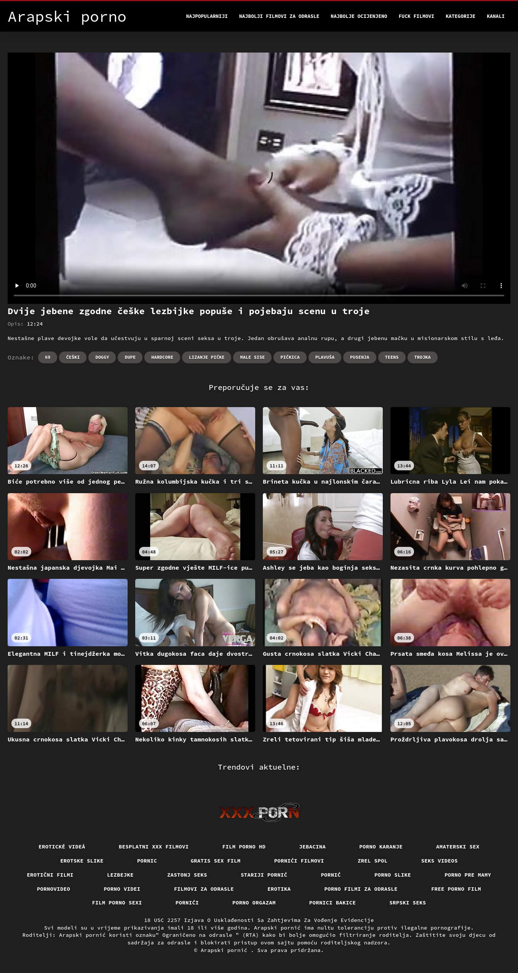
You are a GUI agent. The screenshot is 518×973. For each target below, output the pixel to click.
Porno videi (122, 888)
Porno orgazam (254, 902)
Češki (73, 357)
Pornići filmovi (299, 860)
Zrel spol (373, 860)
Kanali (496, 16)
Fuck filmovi (417, 16)
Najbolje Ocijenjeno (359, 16)
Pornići (187, 902)
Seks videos (439, 860)
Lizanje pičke (207, 357)
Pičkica (289, 357)
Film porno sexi (117, 902)
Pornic (147, 860)
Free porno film (456, 888)
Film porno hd (244, 846)
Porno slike (392, 874)
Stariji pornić (264, 874)
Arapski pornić (226, 950)
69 (47, 357)
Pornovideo (53, 888)
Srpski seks (407, 902)
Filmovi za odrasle (204, 888)
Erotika (279, 888)
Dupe (130, 357)
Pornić (331, 874)
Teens (392, 357)
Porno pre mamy (467, 874)
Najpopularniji (207, 16)
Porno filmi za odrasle (361, 888)
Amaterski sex (458, 846)
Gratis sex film (215, 860)
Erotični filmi (50, 874)
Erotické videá (61, 846)
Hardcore (162, 357)
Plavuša (324, 357)
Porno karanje (381, 846)
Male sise (252, 357)
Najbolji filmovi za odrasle (279, 16)
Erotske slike (82, 860)
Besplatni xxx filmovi (154, 846)
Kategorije (460, 16)
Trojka (422, 357)
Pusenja (359, 357)
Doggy (102, 357)
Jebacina (312, 846)
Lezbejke (120, 874)
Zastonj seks (187, 874)
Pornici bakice (332, 902)
